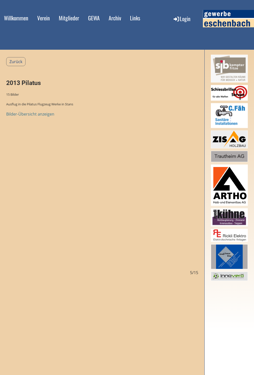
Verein (43, 18)
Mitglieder (69, 18)
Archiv (115, 18)
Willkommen (16, 18)
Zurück (15, 61)
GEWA (94, 18)
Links (135, 18)
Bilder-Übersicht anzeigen (30, 114)
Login (181, 19)
